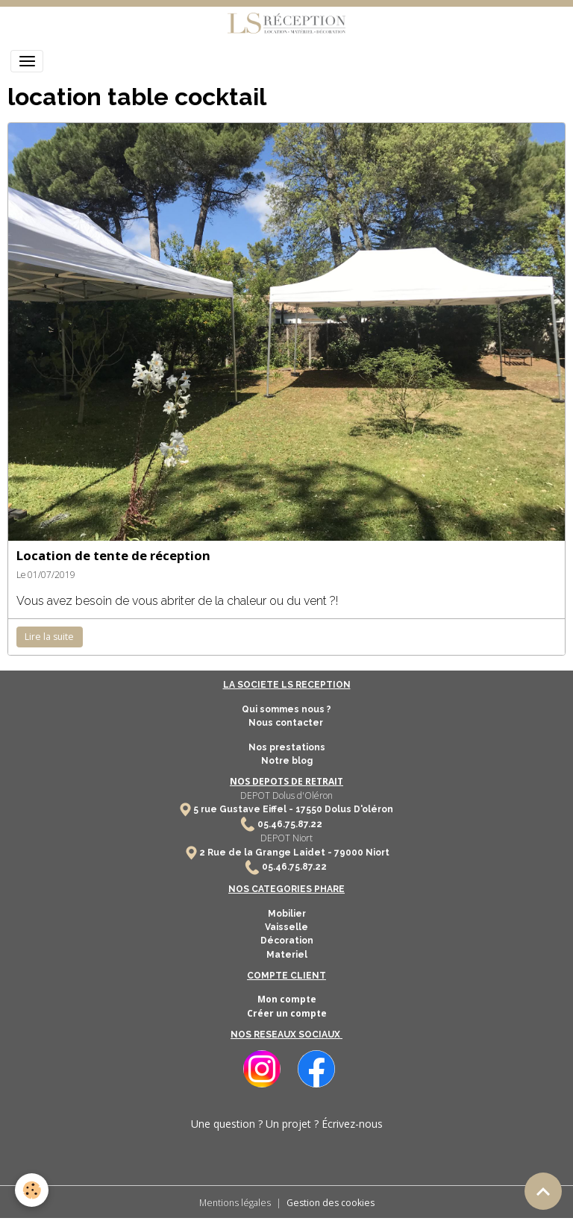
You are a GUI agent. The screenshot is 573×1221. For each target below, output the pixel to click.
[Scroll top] (543, 1191)
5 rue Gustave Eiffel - (244, 809)
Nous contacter (286, 723)
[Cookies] (31, 1190)
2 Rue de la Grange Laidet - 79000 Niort (294, 852)
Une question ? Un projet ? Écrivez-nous (287, 1124)
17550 (308, 809)
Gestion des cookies (330, 1202)
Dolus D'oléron (357, 809)
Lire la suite (49, 636)
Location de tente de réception (113, 555)
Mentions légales (235, 1202)
